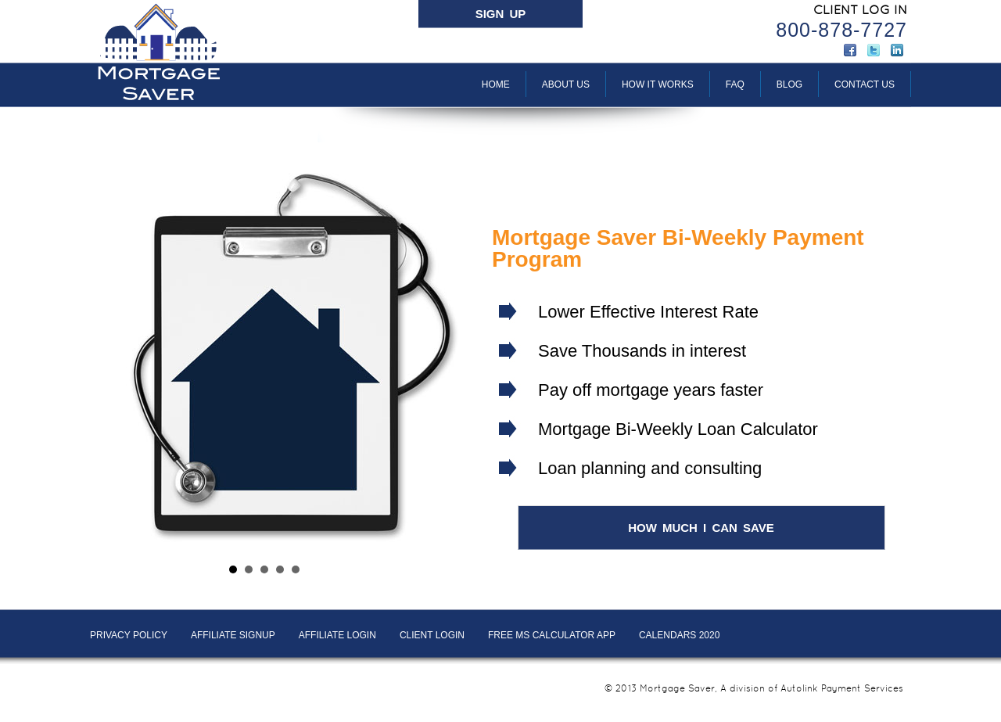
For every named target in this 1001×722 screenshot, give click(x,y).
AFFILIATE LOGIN (337, 635)
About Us (566, 84)
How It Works (658, 84)
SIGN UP (500, 13)
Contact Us (864, 84)
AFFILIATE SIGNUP (233, 635)
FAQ (735, 84)
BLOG (789, 84)
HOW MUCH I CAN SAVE (701, 527)
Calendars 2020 (679, 635)
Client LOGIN (432, 635)
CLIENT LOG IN (860, 9)
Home (496, 84)
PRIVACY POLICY (128, 635)
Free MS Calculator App (551, 635)
